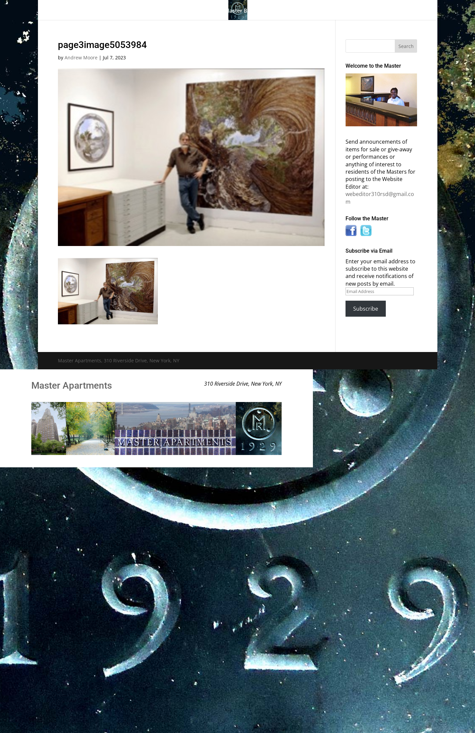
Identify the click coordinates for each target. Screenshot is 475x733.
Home (83, 11)
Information (304, 11)
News (342, 11)
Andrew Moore (81, 57)
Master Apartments (71, 385)
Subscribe (365, 308)
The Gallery (114, 11)
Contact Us (378, 11)
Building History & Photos (176, 11)
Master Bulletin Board (252, 11)
